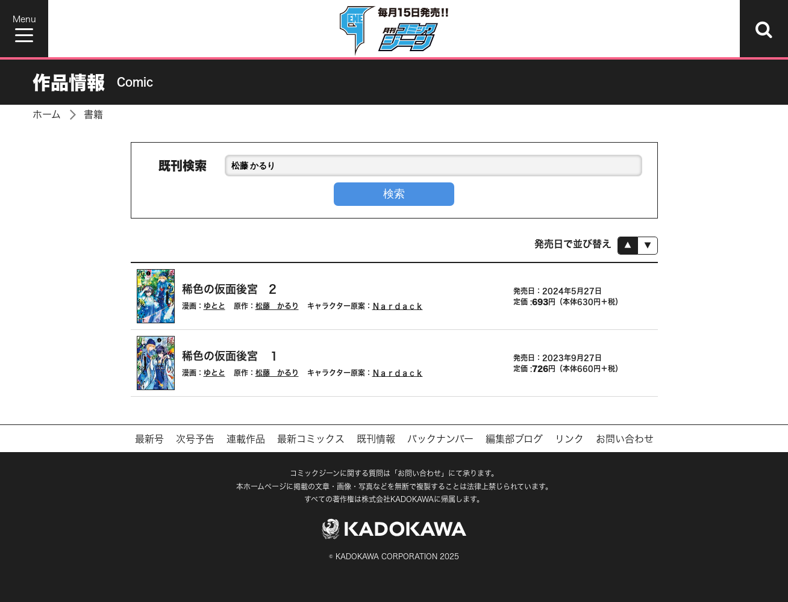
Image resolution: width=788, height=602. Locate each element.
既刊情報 (376, 439)
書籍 (93, 114)
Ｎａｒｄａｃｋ (397, 306)
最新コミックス (311, 439)
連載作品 (246, 439)
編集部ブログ (514, 439)
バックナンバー (440, 439)
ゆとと (214, 306)
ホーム (47, 114)
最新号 (149, 439)
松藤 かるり (277, 306)
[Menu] (24, 28)
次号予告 (195, 439)
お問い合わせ (625, 439)
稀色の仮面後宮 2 (229, 289)
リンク (569, 439)
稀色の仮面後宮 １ (231, 356)
